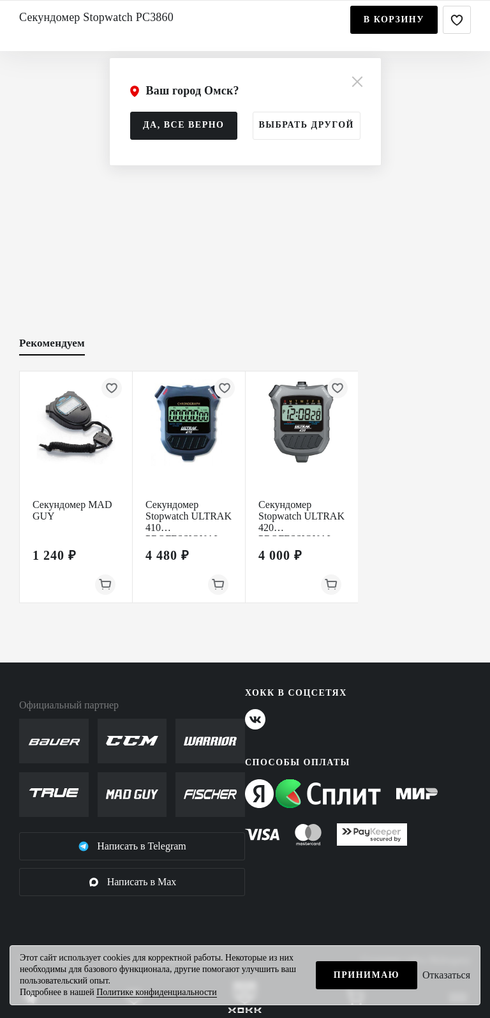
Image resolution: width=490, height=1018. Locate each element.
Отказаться (446, 974)
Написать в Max (132, 882)
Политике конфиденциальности (156, 992)
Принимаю (366, 975)
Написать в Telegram (132, 846)
